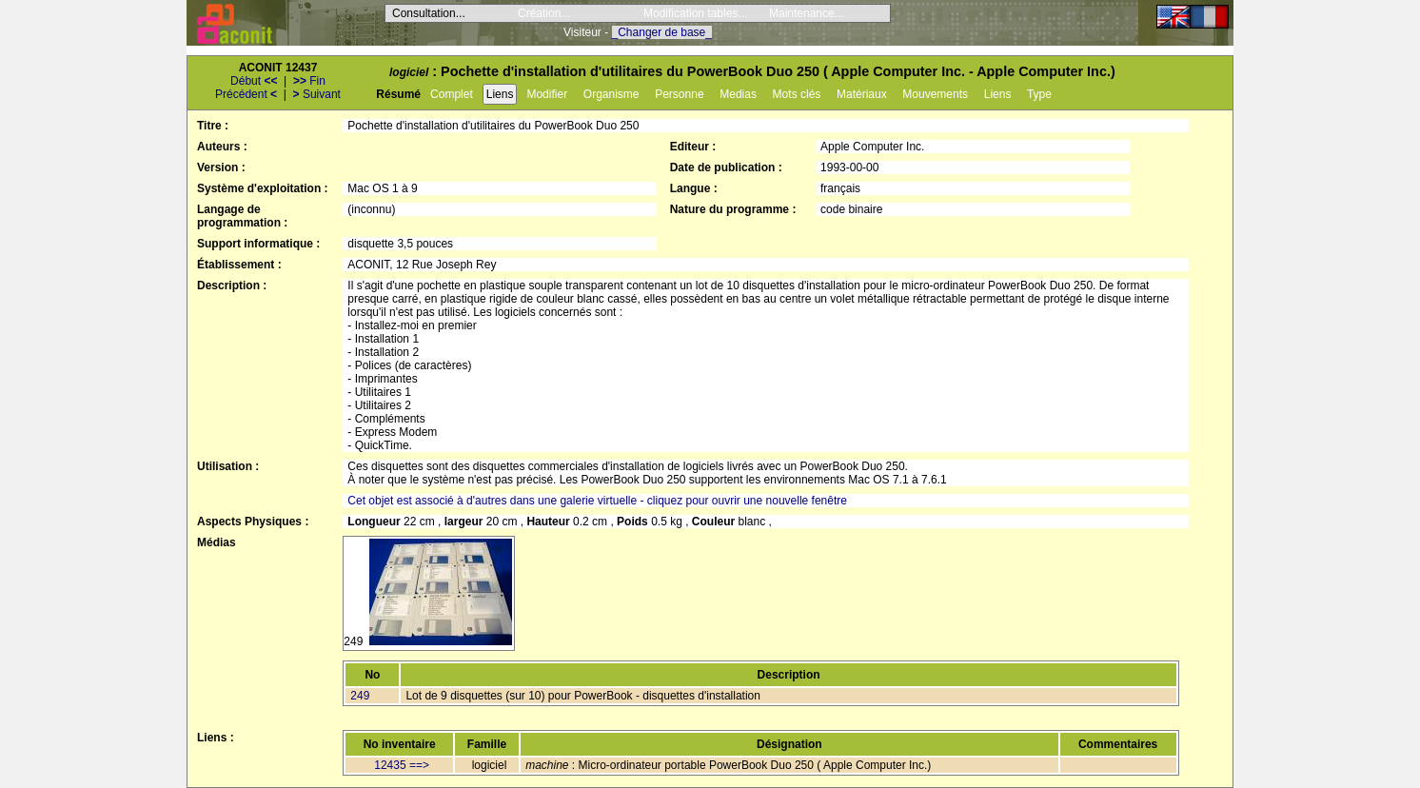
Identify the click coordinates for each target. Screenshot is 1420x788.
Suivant (317, 94)
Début (253, 81)
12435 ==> (401, 765)
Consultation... (428, 13)
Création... (544, 13)
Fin (309, 81)
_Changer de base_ (662, 32)
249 (359, 695)
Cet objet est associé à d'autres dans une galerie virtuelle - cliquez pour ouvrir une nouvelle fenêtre (597, 500)
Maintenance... (806, 13)
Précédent (246, 94)
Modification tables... (695, 13)
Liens (500, 94)
